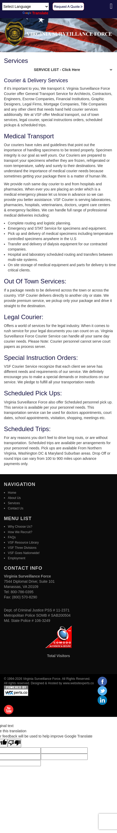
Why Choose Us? (20, 526)
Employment (16, 558)
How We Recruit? (20, 532)
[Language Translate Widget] (25, 6)
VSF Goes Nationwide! (24, 553)
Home (12, 493)
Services (14, 503)
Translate (35, 13)
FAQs (12, 537)
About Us (14, 498)
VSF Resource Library (23, 542)
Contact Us (15, 508)
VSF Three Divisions (22, 548)
